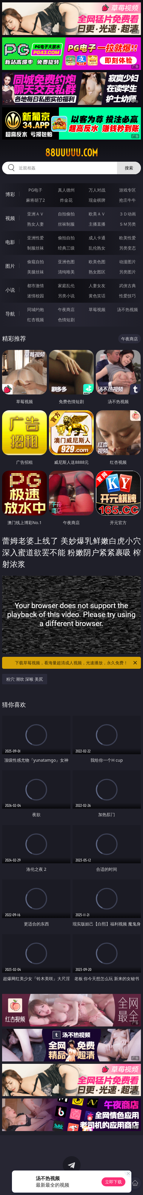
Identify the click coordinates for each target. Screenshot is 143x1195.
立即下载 (113, 1182)
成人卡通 (97, 238)
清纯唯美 (66, 272)
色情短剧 (66, 319)
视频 (10, 218)
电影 (10, 242)
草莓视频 (97, 309)
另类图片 (127, 272)
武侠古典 (127, 285)
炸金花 (66, 200)
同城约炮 (35, 309)
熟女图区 (97, 272)
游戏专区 (127, 190)
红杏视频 (35, 319)
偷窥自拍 (35, 261)
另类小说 (66, 296)
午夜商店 (66, 309)
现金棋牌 (97, 200)
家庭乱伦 (66, 285)
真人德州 (66, 190)
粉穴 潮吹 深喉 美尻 (24, 679)
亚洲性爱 (35, 238)
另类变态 (127, 248)
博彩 (10, 194)
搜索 (129, 168)
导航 (10, 313)
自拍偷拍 (66, 214)
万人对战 (97, 190)
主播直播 (97, 224)
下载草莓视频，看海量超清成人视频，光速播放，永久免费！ (76, 662)
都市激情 (35, 285)
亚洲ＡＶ (35, 214)
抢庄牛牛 (127, 200)
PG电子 (35, 190)
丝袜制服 (66, 224)
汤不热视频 (127, 309)
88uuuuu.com (71, 153)
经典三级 (66, 248)
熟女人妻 (35, 224)
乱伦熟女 (97, 248)
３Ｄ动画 (127, 214)
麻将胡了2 (35, 200)
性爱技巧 (127, 296)
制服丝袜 (35, 248)
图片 (10, 266)
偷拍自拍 (66, 238)
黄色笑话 (97, 296)
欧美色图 (97, 261)
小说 (10, 290)
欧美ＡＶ (97, 214)
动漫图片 (127, 261)
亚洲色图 (66, 261)
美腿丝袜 (35, 272)
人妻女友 (97, 285)
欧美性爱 (127, 238)
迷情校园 (35, 296)
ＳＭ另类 (127, 224)
